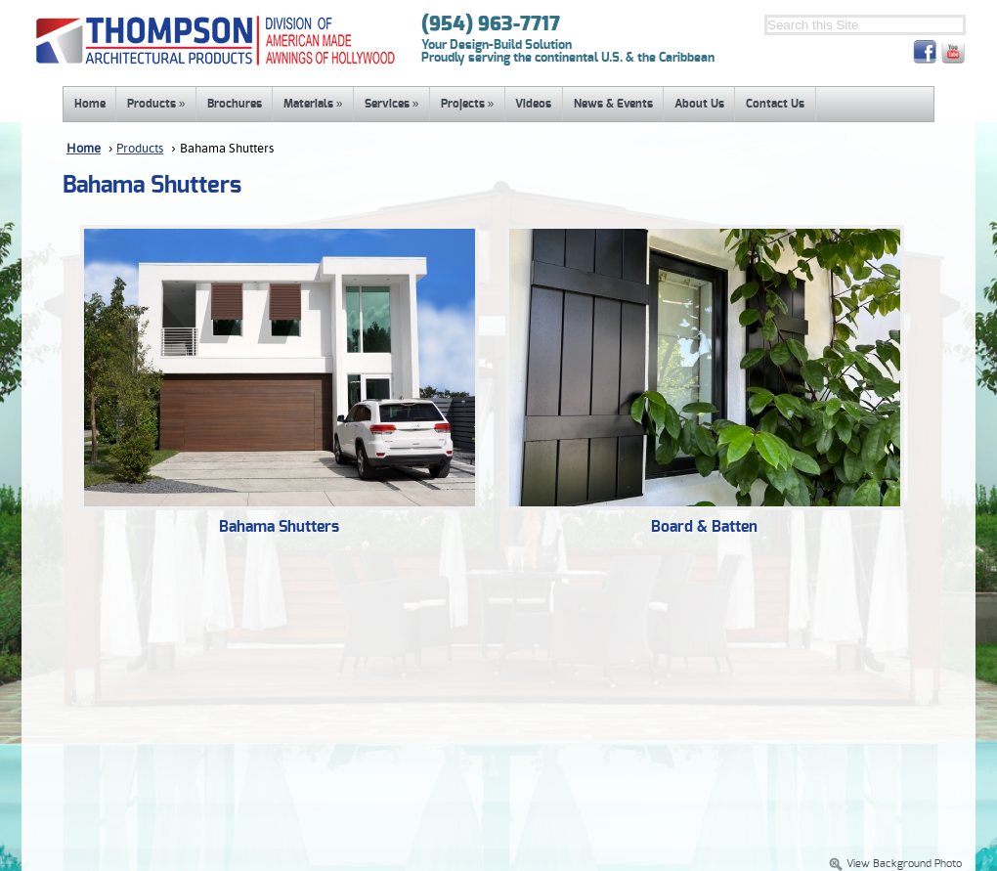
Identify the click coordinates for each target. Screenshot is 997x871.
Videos (533, 103)
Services (392, 103)
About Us (699, 103)
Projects (468, 103)
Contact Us (775, 103)
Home (90, 103)
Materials (313, 103)
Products (156, 103)
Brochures (234, 103)
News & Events (613, 103)
